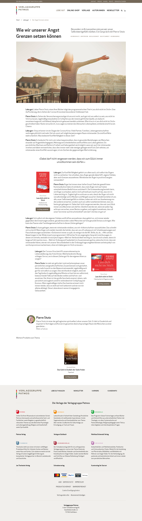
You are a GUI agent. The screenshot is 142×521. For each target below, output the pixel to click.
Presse (99, 1)
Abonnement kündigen (78, 495)
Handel (105, 1)
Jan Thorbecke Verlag (23, 465)
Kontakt (93, 1)
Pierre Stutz (43, 196)
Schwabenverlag (59, 465)
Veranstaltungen (120, 1)
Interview (84, 36)
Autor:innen (98, 10)
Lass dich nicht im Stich (42, 199)
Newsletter (113, 10)
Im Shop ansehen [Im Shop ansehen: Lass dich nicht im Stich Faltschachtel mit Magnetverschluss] (103, 284)
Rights (111, 1)
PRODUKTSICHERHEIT (63, 487)
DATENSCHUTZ (68, 482)
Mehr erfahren (42, 329)
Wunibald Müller (71, 367)
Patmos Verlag (20, 434)
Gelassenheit (94, 36)
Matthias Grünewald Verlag (100, 434)
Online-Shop (73, 10)
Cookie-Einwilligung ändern (71, 490)
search (121, 10)
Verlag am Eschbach (60, 434)
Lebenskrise (116, 36)
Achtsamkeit (105, 36)
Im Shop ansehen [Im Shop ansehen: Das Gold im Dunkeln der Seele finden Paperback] (71, 377)
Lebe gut (60, 10)
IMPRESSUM (79, 482)
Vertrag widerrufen (63, 495)
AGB (59, 482)
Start (18, 20)
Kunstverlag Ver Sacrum (99, 465)
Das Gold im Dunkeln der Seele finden (71, 370)
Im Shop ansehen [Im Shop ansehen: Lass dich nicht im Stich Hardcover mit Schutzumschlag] (42, 209)
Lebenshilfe (76, 36)
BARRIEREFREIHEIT (79, 487)
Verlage (86, 10)
